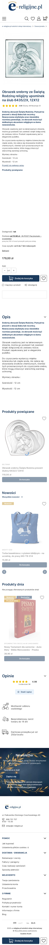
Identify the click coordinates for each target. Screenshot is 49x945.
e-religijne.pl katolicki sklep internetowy (16, 26)
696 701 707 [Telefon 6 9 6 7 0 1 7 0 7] (11, 819)
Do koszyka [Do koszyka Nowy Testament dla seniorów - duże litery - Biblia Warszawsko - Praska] (24, 658)
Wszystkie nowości (12, 497)
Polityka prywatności (11, 902)
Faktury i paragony (10, 862)
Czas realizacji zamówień (13, 866)
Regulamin (19, 782)
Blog (4, 914)
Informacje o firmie (10, 910)
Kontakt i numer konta (12, 906)
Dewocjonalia (39, 26)
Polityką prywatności (28, 787)
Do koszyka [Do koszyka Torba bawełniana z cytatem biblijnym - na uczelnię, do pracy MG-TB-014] (24, 565)
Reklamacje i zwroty (11, 858)
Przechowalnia (9, 888)
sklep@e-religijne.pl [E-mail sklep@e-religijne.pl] (14, 826)
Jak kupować (8, 843)
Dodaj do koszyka (24, 278)
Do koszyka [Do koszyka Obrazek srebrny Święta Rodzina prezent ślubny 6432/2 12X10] (24, 479)
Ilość (4, 266)
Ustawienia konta (10, 884)
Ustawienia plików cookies (14, 847)
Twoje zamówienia (10, 880)
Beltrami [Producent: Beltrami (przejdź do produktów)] (5, 251)
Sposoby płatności (10, 870)
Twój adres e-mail (12, 770)
